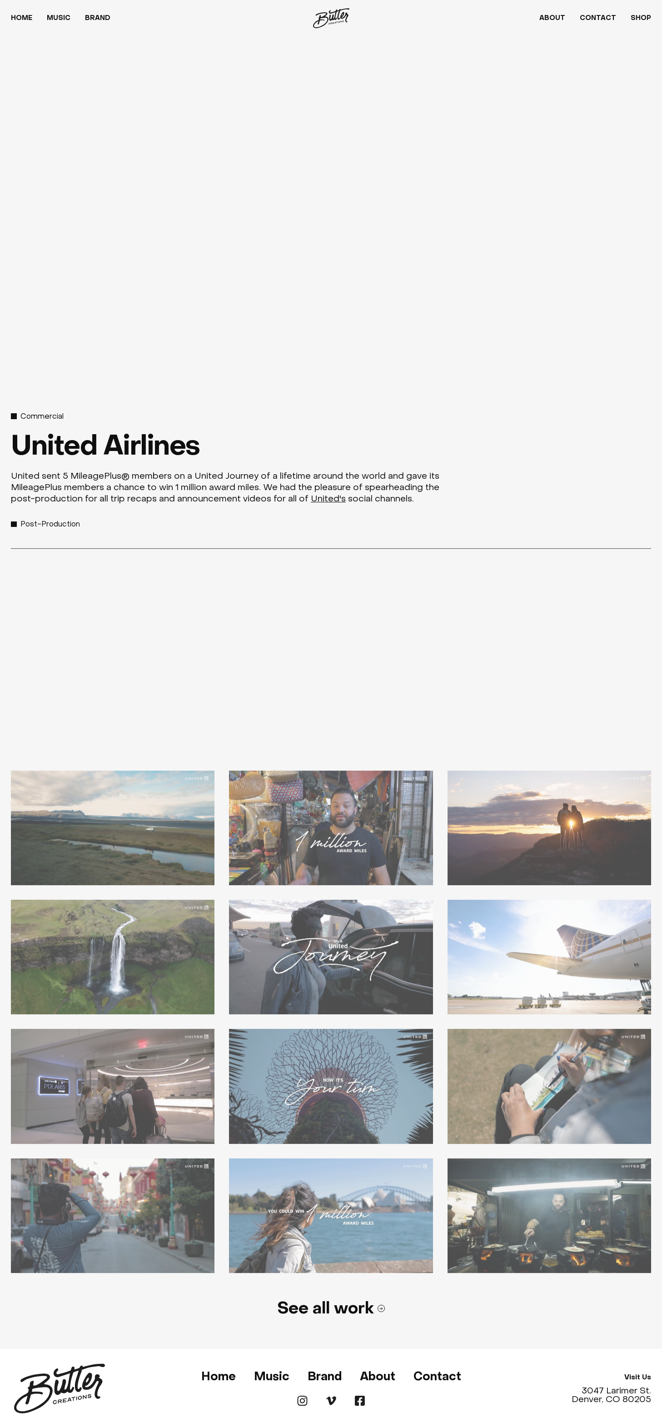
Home (21, 18)
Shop (641, 18)
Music (58, 18)
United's (328, 498)
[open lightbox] (112, 835)
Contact (598, 18)
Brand (97, 18)
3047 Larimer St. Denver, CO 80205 (611, 1394)
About (552, 18)
